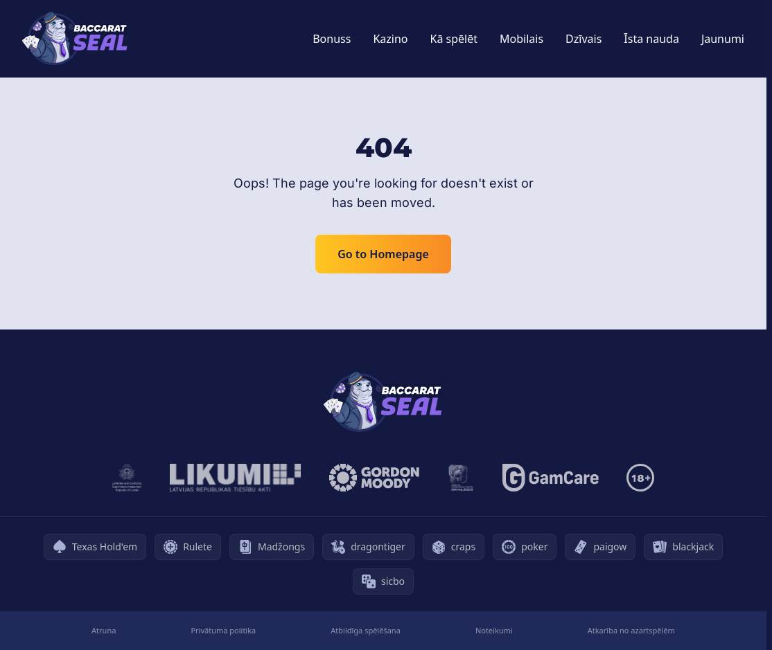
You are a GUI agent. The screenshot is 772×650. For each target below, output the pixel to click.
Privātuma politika (223, 630)
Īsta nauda (651, 38)
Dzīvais (583, 38)
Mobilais (521, 38)
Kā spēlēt (454, 38)
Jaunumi (722, 38)
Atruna (103, 630)
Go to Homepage (383, 254)
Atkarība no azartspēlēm (631, 630)
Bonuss (332, 38)
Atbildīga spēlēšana (366, 630)
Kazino (390, 38)
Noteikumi (494, 630)
